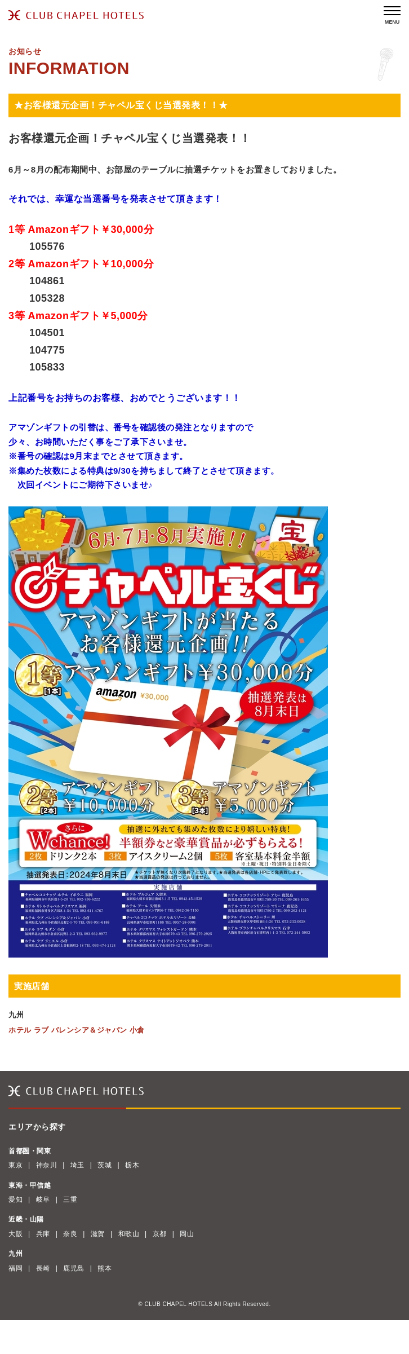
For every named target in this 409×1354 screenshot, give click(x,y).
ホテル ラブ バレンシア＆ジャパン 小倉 (76, 1030)
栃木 (132, 1165)
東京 (15, 1165)
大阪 (15, 1234)
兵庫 (43, 1234)
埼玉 (77, 1165)
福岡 (15, 1268)
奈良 (70, 1234)
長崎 (43, 1268)
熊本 (104, 1268)
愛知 (15, 1199)
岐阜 (43, 1199)
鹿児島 (74, 1268)
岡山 (187, 1234)
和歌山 (129, 1234)
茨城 (104, 1165)
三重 (70, 1199)
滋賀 (98, 1234)
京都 (160, 1234)
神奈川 (46, 1165)
